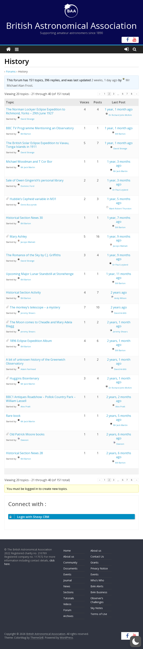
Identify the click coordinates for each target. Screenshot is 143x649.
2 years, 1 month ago (118, 324)
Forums (11, 71)
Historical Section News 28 (24, 453)
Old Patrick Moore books (27, 434)
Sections (68, 592)
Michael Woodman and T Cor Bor (29, 162)
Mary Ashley (18, 236)
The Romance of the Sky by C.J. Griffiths (33, 255)
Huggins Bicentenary (24, 378)
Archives (68, 616)
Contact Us (97, 556)
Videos (67, 604)
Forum (67, 610)
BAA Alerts (96, 586)
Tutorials (68, 598)
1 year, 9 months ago (118, 238)
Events (67, 574)
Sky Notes (96, 608)
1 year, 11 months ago (118, 276)
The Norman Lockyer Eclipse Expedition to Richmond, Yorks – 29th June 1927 (35, 111)
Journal (67, 580)
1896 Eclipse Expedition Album (31, 341)
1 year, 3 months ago (118, 164)
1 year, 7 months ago (118, 220)
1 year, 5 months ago (118, 201)
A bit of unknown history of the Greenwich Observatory (35, 361)
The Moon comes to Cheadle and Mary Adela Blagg (39, 324)
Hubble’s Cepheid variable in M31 (33, 199)
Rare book (13, 416)
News (66, 586)
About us (68, 556)
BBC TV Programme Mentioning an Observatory (40, 128)
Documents (70, 568)
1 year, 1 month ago (119, 109)
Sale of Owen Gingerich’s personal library (34, 180)
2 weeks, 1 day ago (104, 80)
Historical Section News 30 (24, 218)
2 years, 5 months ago (118, 418)
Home (67, 550)
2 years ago (119, 292)
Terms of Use (98, 614)
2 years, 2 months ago (118, 399)
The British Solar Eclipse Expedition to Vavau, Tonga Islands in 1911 (37, 145)
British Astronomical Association (71, 25)
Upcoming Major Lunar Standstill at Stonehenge (40, 274)
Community (70, 562)
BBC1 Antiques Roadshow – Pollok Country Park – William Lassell (41, 399)
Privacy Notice (99, 568)
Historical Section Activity (23, 292)
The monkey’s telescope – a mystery (35, 307)
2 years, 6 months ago (118, 436)
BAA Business (98, 592)
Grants (94, 562)
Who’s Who (97, 580)
